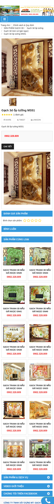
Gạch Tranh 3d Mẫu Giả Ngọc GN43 (40, 271)
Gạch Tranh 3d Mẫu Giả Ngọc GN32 (14, 425)
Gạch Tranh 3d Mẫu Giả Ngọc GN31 (40, 425)
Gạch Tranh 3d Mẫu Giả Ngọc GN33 (40, 386)
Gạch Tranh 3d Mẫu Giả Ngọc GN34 (14, 386)
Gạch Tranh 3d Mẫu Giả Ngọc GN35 (40, 348)
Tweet (21, 120)
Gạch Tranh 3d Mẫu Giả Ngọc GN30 (14, 463)
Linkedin (36, 120)
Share (7, 120)
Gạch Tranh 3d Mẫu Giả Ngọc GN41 (14, 310)
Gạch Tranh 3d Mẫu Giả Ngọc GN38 (14, 348)
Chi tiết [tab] (8, 146)
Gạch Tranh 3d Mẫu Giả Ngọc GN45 (14, 271)
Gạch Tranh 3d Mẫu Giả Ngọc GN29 (40, 463)
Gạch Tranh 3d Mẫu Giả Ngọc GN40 (40, 310)
